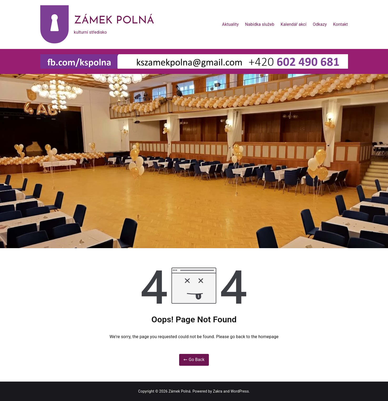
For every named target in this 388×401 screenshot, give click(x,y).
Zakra (217, 391)
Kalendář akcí (293, 24)
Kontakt (340, 24)
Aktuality (230, 24)
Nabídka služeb (259, 24)
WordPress (239, 391)
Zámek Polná (114, 21)
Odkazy (320, 24)
